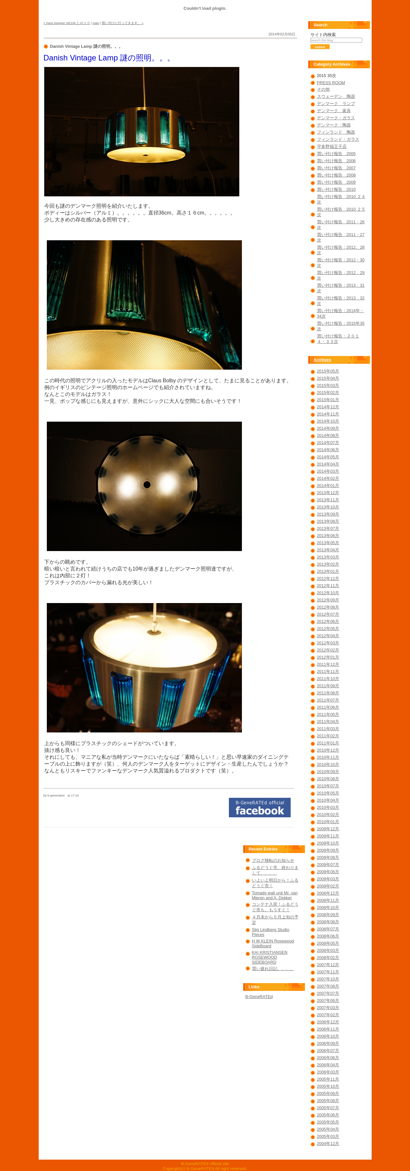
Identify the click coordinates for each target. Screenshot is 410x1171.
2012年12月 (328, 578)
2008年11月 (328, 900)
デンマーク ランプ (336, 103)
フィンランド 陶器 (336, 132)
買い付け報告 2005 (336, 153)
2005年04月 (328, 1129)
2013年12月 (328, 492)
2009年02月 (328, 886)
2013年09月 (328, 514)
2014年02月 (328, 478)
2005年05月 (328, 1122)
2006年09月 (328, 1043)
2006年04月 (328, 1064)
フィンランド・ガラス (338, 139)
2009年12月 (328, 828)
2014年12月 (328, 406)
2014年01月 (328, 485)
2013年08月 (328, 521)
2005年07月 (328, 1107)
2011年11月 (328, 671)
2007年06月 (328, 1000)
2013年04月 (328, 549)
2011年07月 (328, 700)
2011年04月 (328, 721)
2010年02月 (328, 814)
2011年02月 (328, 735)
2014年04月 (328, 464)
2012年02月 (328, 650)
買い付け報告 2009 (336, 182)
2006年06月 (328, 1057)
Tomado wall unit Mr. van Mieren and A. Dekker (275, 895)
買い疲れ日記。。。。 (273, 968)
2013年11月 (328, 499)
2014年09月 (328, 428)
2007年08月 (328, 986)
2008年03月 (328, 950)
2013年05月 (328, 542)
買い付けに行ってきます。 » (122, 23)
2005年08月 (328, 1100)
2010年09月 (328, 771)
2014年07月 (328, 442)
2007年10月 (328, 979)
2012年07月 (328, 614)
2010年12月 (328, 750)
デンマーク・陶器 (334, 125)
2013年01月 (328, 571)
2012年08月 (328, 607)
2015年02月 (328, 392)
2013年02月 (328, 564)
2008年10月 (328, 907)
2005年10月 (328, 1086)
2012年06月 (328, 621)
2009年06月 (328, 871)
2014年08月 (328, 435)
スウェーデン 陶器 (336, 96)
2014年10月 (328, 421)
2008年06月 (328, 936)
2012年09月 (328, 600)
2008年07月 (328, 929)
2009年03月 (328, 878)
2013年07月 (328, 528)
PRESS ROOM (331, 82)
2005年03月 (328, 1136)
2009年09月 (328, 850)
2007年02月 (328, 1014)
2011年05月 (328, 714)
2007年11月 (328, 971)
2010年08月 (328, 778)
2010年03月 (328, 807)
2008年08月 (328, 921)
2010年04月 (328, 800)
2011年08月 (328, 693)
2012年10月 (328, 592)
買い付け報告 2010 (336, 189)
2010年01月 (328, 821)
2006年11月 (328, 1029)
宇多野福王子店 (332, 146)
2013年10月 (328, 507)
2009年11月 (328, 836)
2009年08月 (328, 857)
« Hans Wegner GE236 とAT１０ (67, 23)
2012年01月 (328, 657)
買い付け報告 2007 (336, 167)
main (96, 23)
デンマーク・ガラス (336, 117)
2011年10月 (328, 678)
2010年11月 (328, 757)
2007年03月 (328, 1007)
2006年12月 (328, 1022)
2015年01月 (328, 399)
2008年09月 (328, 914)
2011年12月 (328, 664)
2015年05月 (328, 371)
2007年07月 (328, 993)
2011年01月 (328, 743)
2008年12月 (328, 893)
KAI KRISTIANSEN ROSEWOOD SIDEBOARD (270, 957)
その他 (323, 89)
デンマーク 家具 (334, 110)
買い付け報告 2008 (336, 175)
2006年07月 (328, 1050)
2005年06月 (328, 1114)
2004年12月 (328, 1143)
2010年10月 (328, 764)
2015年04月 (328, 378)
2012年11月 (328, 585)
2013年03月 (328, 557)
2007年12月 (328, 964)
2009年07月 (328, 864)
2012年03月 (328, 642)
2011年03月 (328, 728)
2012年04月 (328, 635)
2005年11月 (328, 1079)
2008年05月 (328, 943)
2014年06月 (328, 449)
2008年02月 (328, 957)
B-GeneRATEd (259, 996)
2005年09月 (328, 1093)
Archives (322, 359)
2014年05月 (328, 456)
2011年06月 (328, 707)
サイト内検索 (323, 34)
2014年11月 (328, 414)
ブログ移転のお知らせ (273, 860)
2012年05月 (328, 628)
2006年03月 (328, 1072)
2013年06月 (328, 535)
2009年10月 (328, 843)
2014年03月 (328, 471)
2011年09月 (328, 685)
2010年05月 (328, 793)
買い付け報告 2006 (336, 160)
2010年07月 (328, 785)
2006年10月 (328, 1036)
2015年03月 (328, 385)
